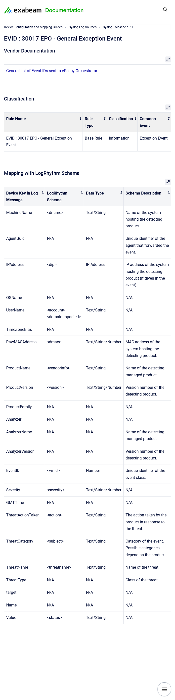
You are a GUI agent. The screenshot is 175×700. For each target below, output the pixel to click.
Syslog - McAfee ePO (118, 27)
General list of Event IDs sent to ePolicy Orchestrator (51, 70)
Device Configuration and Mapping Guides (33, 27)
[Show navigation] (164, 689)
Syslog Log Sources (83, 27)
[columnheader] (43, 122)
